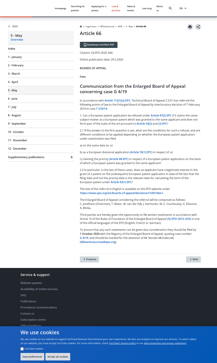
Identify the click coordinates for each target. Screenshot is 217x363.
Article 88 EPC (119, 159)
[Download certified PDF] (98, 45)
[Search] (171, 8)
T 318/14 (101, 109)
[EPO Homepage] (39, 8)
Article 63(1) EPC (121, 182)
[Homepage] (81, 26)
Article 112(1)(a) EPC (117, 100)
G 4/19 (84, 238)
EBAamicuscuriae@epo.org (98, 242)
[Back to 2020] (41, 26)
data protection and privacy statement (165, 343)
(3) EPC (162, 123)
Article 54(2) (144, 123)
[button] (41, 157)
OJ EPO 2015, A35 (179, 219)
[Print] (190, 27)
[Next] (193, 259)
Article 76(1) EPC (141, 152)
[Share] (198, 27)
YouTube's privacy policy (122, 343)
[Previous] (89, 259)
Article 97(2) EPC (161, 115)
